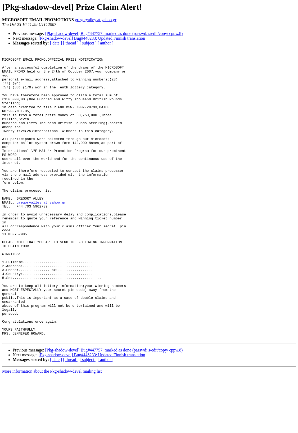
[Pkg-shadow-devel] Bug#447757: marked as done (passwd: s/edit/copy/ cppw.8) (114, 33)
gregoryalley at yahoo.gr (95, 19)
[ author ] (106, 43)
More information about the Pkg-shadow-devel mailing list (52, 428)
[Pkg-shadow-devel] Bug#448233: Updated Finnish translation (92, 38)
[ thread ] (71, 43)
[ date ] (56, 43)
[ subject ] (88, 43)
